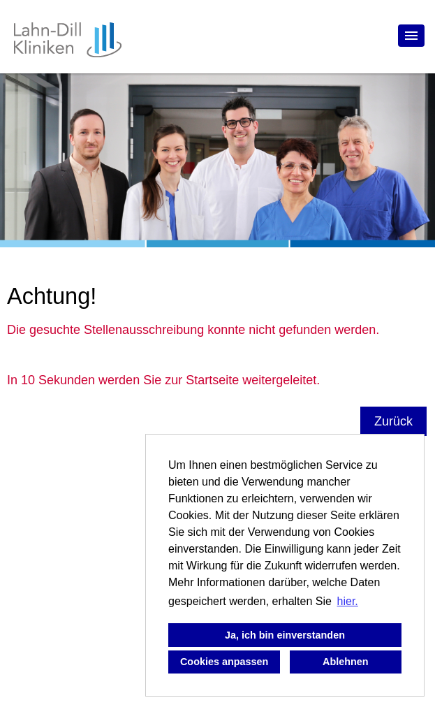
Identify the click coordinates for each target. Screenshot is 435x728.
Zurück (393, 421)
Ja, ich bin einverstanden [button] (285, 635)
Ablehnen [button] (346, 661)
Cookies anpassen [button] (224, 661)
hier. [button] (347, 601)
